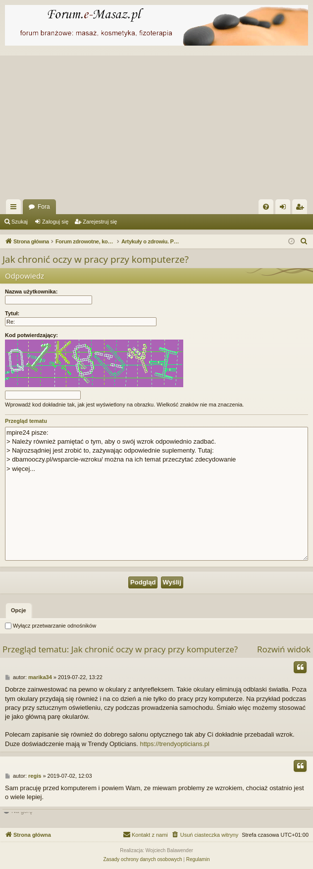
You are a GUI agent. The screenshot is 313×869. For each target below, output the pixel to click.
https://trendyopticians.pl (174, 744)
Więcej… (15, 208)
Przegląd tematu (26, 421)
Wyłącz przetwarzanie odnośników (50, 626)
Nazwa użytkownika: (31, 291)
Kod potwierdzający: (31, 335)
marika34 (40, 677)
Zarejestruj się (100, 222)
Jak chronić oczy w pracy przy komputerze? (95, 259)
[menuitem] (266, 206)
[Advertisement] (156, 125)
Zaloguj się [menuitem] (285, 208)
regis (34, 776)
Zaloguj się (55, 222)
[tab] (18, 610)
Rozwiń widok (284, 649)
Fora (44, 206)
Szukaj (19, 222)
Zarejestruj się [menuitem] (301, 208)
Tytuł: (12, 313)
